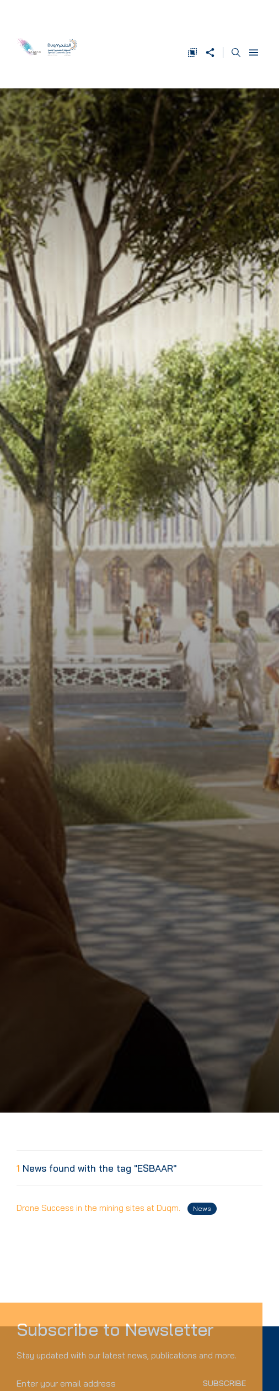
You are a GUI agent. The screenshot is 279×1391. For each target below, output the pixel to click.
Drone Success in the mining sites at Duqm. (117, 1209)
